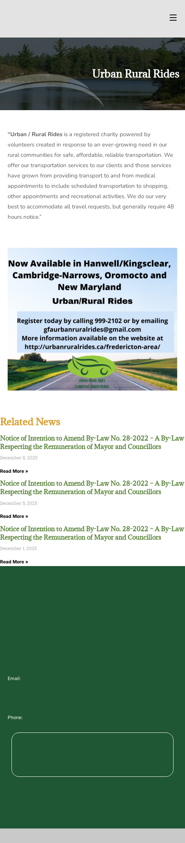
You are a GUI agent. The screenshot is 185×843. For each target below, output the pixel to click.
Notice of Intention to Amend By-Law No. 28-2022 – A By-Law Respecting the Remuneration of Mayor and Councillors (92, 442)
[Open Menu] (173, 18)
